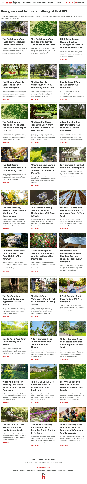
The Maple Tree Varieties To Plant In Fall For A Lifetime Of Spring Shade (43, 300)
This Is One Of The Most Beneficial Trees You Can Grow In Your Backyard (42, 386)
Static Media (33, 463)
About (34, 460)
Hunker (49, 470)
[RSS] (72, 2)
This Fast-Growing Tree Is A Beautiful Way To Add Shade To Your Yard (43, 42)
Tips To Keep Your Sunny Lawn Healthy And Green (14, 342)
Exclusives (27, 2)
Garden (50, 2)
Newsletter (79, 2)
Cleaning (58, 2)
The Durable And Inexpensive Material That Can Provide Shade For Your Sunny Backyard (71, 256)
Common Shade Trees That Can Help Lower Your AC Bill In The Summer (14, 255)
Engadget (15, 470)
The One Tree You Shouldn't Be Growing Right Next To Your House (13, 300)
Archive (40, 460)
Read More (6, 57)
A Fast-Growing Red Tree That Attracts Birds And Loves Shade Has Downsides (42, 255)
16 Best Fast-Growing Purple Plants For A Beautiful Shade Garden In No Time (43, 429)
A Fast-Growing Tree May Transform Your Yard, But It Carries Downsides (70, 126)
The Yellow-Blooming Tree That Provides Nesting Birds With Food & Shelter (43, 212)
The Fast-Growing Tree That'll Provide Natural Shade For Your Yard (14, 42)
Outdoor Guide (62, 470)
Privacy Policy (50, 460)
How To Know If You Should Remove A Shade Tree (70, 85)
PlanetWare (71, 470)
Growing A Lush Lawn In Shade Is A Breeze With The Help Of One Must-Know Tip (43, 169)
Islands (54, 470)
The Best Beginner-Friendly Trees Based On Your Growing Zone (14, 168)
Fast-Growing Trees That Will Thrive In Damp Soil (72, 166)
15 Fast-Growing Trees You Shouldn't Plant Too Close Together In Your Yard (72, 343)
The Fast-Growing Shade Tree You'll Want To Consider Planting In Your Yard (14, 126)
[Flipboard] (69, 2)
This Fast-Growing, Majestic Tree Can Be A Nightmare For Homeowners (14, 212)
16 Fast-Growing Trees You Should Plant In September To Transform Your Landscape (72, 429)
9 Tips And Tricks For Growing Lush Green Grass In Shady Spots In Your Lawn (14, 386)
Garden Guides (41, 470)
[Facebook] (66, 2)
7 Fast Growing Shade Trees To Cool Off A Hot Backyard (71, 299)
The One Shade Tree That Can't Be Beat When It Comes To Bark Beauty (72, 386)
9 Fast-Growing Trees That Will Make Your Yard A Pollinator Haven (41, 343)
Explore (33, 470)
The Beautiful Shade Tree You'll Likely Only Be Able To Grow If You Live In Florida (42, 126)
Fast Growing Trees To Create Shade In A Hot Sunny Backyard (14, 85)
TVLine (28, 470)
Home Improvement (39, 2)
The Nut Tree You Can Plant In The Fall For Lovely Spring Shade (13, 427)
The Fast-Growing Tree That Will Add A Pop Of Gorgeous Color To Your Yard (72, 212)
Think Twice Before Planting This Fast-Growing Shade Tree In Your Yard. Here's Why (71, 43)
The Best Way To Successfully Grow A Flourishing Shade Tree (42, 85)
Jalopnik (22, 470)
